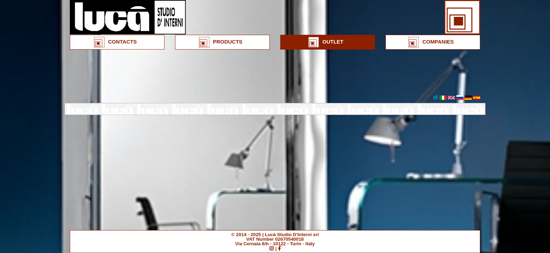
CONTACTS (115, 42)
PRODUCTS (220, 42)
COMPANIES (431, 42)
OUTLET (325, 42)
